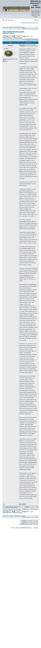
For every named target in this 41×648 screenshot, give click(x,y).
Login (5, 20)
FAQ (36, 20)
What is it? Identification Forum (17, 27)
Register (10, 20)
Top (4, 504)
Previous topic (28, 39)
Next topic (35, 39)
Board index (6, 27)
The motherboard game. (13, 32)
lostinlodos (11, 33)
